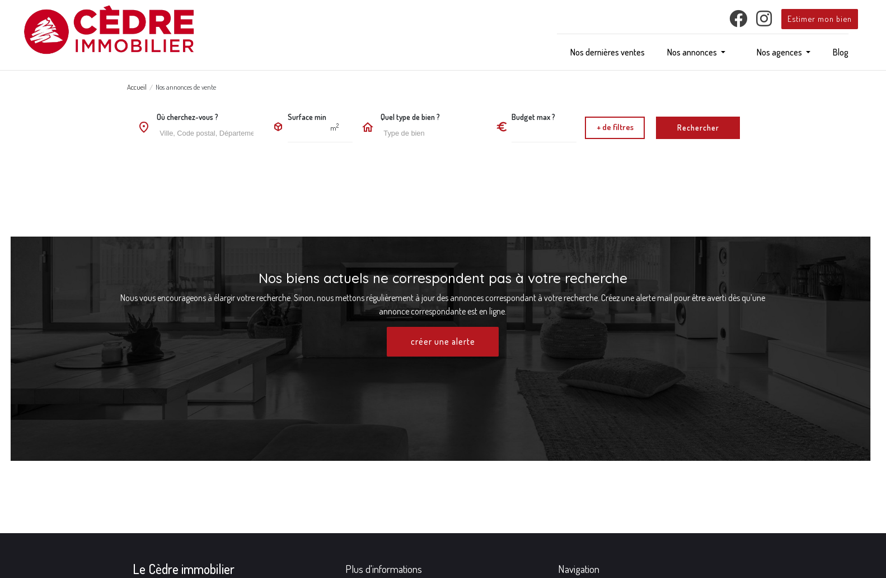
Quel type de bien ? (410, 117)
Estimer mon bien (819, 18)
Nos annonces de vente (186, 86)
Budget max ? (533, 117)
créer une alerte (442, 342)
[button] (696, 52)
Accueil (137, 86)
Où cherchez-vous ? (187, 117)
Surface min (307, 117)
